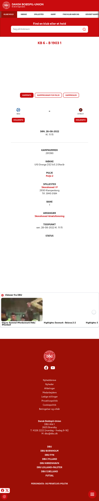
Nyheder (49, 384)
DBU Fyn (49, 455)
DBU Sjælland (49, 472)
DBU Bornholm (49, 451)
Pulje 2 (49, 176)
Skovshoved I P (50, 187)
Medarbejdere (50, 393)
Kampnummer (49, 150)
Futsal (50, 476)
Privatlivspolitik (50, 401)
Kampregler (71, 95)
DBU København (49, 463)
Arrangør (49, 213)
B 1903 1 (81, 114)
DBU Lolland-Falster (49, 467)
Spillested (49, 184)
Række (50, 162)
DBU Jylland (49, 459)
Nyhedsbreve (49, 380)
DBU (49, 447)
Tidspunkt (49, 225)
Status (49, 236)
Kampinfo (26, 95)
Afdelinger (49, 388)
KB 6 (18, 114)
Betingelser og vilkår (49, 409)
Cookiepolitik (49, 405)
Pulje (49, 173)
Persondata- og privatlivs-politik (49, 484)
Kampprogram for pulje (48, 95)
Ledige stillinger (49, 397)
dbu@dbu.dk (51, 434)
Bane (49, 202)
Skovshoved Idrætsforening (49, 216)
